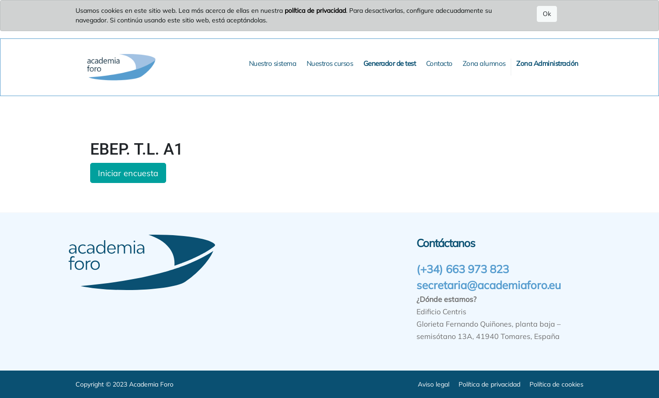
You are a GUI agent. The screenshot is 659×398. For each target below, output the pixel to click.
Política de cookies (556, 384)
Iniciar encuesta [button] (128, 173)
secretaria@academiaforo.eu (488, 285)
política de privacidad (315, 10)
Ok (547, 14)
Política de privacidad (489, 384)
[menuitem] (273, 64)
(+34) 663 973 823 (462, 269)
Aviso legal (433, 384)
